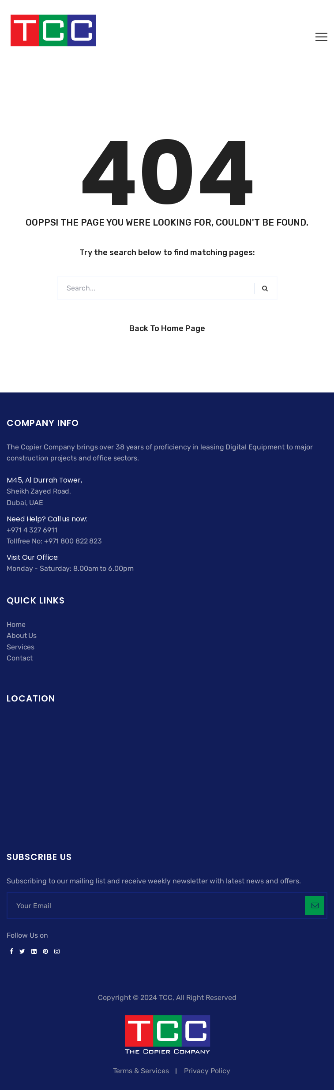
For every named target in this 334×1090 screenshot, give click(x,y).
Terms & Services (141, 1071)
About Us (22, 635)
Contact (20, 658)
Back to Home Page (167, 328)
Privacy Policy (207, 1071)
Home (16, 624)
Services (20, 647)
